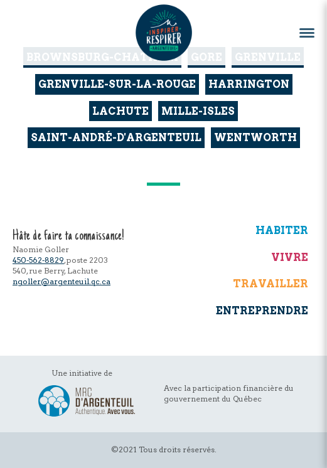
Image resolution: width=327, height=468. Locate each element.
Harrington (248, 84)
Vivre (289, 257)
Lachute (120, 111)
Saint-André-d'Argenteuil (116, 137)
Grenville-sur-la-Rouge (117, 84)
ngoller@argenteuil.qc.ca (61, 281)
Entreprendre (262, 310)
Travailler (270, 283)
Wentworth (255, 137)
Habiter (281, 230)
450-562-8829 (38, 260)
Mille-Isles (198, 111)
